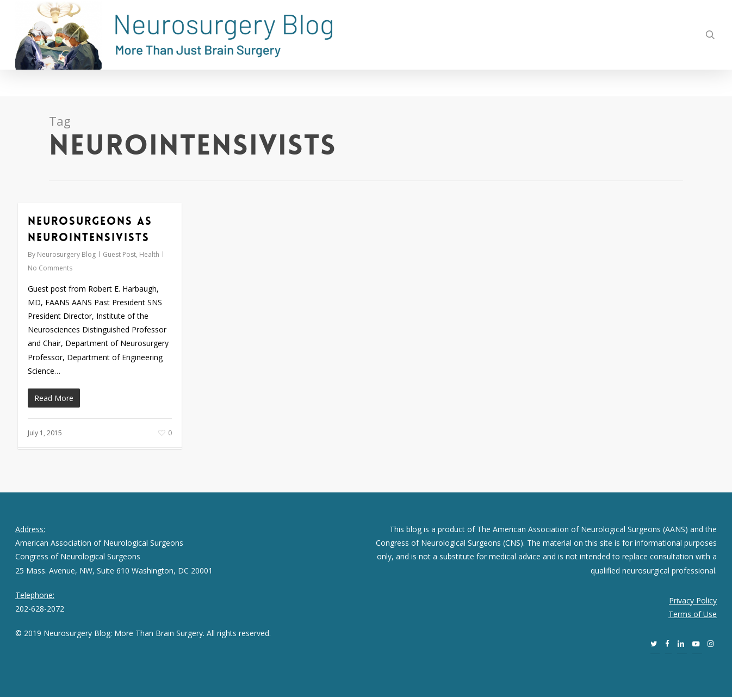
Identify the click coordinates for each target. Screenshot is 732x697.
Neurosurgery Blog (66, 254)
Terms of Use (692, 614)
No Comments (50, 268)
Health (149, 254)
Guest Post (119, 254)
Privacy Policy (693, 600)
